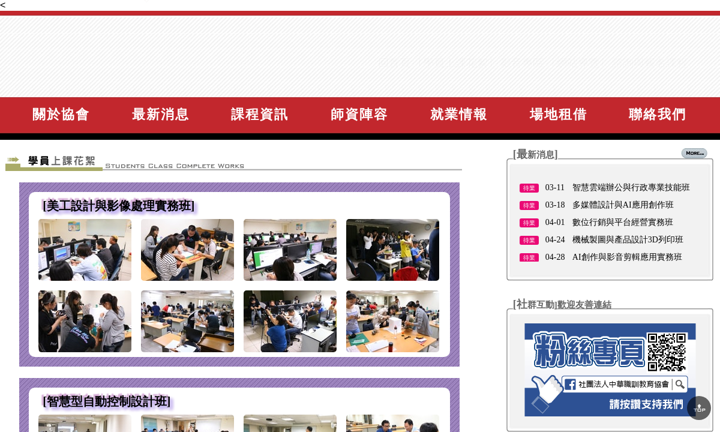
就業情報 (459, 114)
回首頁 (394, 84)
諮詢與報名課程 (650, 84)
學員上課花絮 (455, 84)
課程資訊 (260, 114)
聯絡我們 (657, 114)
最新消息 (161, 114)
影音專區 (522, 84)
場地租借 (558, 114)
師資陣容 (359, 114)
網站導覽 (577, 84)
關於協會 (61, 114)
